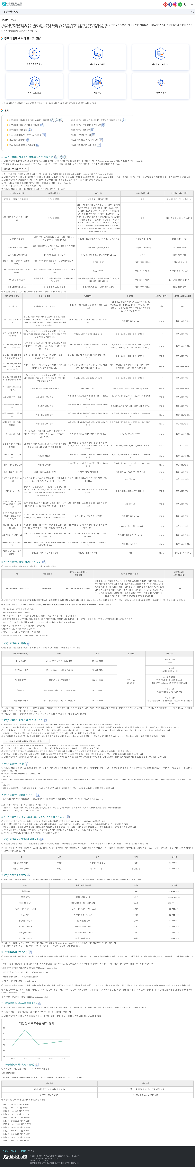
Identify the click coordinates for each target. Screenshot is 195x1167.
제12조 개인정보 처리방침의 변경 (83, 145)
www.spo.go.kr (30, 977)
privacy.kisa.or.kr (41, 972)
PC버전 (31, 1151)
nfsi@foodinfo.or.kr (43, 1161)
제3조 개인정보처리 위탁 (18, 130)
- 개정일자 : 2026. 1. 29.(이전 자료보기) (16, 1137)
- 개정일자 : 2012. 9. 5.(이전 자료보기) (15, 1104)
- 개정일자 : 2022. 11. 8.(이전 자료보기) (16, 1121)
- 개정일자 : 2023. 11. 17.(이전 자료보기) (16, 1124)
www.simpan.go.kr (39, 997)
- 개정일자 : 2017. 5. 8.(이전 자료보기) (15, 1114)
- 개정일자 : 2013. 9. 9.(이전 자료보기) (15, 1111)
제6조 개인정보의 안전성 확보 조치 (22, 145)
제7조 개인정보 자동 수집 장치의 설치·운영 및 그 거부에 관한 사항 (96, 120)
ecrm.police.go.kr (29, 981)
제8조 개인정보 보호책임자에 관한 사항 (86, 125)
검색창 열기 (186, 4)
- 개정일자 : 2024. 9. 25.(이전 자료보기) (16, 1131)
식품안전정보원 (11, 4)
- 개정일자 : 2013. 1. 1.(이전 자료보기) (15, 1108)
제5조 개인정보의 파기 (17, 140)
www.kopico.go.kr (48, 968)
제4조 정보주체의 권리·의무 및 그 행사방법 (25, 135)
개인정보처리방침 (9, 1151)
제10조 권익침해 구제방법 (81, 135)
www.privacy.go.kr (108, 161)
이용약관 (22, 1151)
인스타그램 (175, 4)
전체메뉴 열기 (191, 4)
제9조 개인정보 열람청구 (80, 130)
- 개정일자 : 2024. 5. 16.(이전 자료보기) (16, 1127)
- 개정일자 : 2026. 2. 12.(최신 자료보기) (16, 1140)
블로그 (180, 4)
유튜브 (165, 4)
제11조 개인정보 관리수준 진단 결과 (84, 140)
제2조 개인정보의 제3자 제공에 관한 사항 (24, 125)
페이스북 (170, 4)
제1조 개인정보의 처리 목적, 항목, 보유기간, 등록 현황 (29, 120)
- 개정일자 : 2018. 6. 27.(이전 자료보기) (16, 1117)
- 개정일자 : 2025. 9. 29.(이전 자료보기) (16, 1134)
